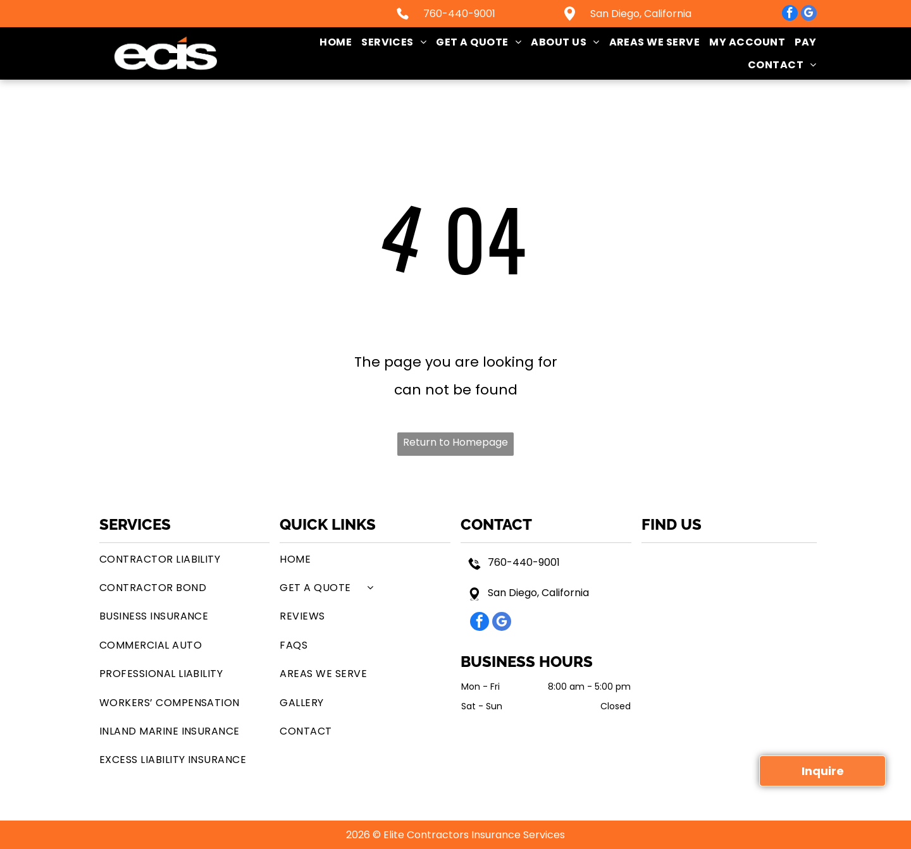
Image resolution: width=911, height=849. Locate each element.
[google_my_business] (809, 14)
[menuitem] (331, 42)
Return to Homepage (455, 442)
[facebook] (790, 14)
